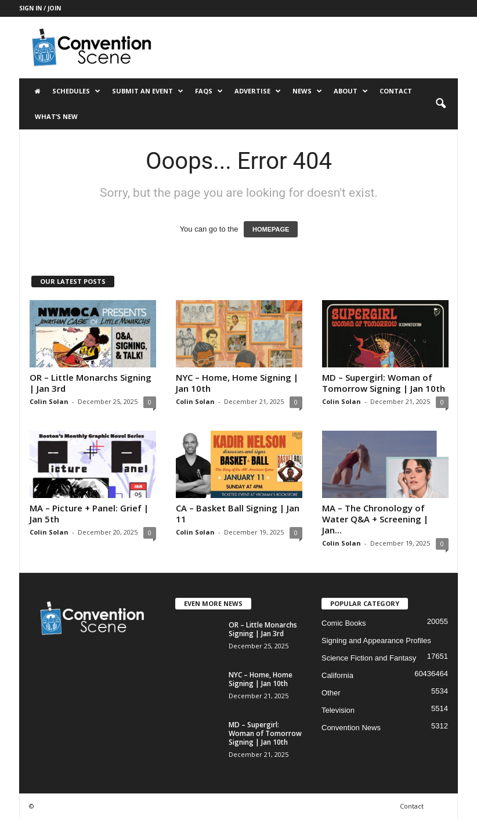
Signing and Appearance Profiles (376, 640)
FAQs (209, 91)
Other (331, 692)
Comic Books (343, 623)
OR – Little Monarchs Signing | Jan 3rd (90, 382)
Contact (396, 90)
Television (338, 710)
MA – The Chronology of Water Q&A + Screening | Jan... (375, 519)
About (351, 91)
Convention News (351, 727)
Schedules (76, 91)
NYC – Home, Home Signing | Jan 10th (237, 382)
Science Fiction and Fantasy (368, 658)
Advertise (257, 91)
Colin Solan (49, 401)
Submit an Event (147, 91)
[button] (440, 104)
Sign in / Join (40, 8)
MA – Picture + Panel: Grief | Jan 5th (89, 513)
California (337, 675)
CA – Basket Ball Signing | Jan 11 (237, 513)
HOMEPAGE (270, 229)
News (307, 91)
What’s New (56, 116)
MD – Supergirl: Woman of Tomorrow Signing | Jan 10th (383, 382)
